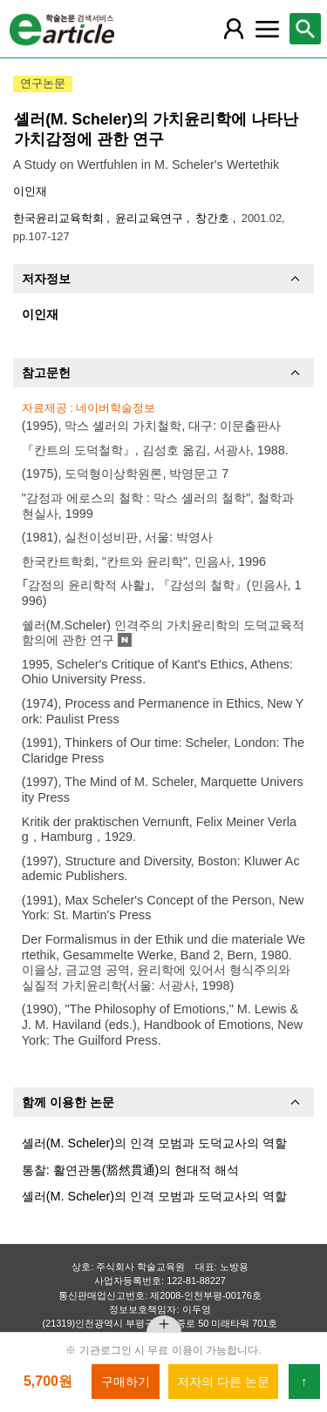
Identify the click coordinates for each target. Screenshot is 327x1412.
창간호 (214, 218)
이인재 (30, 191)
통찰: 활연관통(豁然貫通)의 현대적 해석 (131, 1170)
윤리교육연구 (151, 218)
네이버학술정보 (115, 407)
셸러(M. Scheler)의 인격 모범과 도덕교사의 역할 (154, 1143)
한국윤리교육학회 (60, 218)
